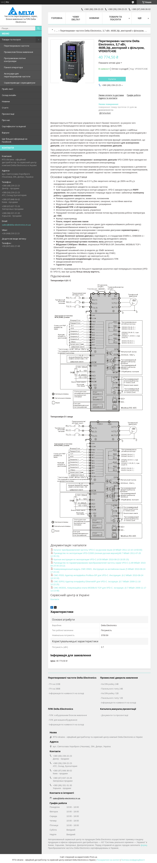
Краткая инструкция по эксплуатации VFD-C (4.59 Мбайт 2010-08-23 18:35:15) (89, 559)
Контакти (54, 599)
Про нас (6, 120)
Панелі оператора (13, 67)
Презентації (8, 113)
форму (144, 845)
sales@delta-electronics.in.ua (16, 224)
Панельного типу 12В (112, 697)
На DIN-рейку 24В (110, 684)
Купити (112, 79)
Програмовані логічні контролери (15, 60)
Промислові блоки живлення (18, 52)
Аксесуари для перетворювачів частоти (17, 75)
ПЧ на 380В (54, 688)
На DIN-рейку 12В (110, 693)
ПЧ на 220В (54, 684)
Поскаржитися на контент (108, 860)
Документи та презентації (114, 715)
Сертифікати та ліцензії (14, 126)
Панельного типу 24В (112, 688)
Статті (5, 107)
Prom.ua (93, 857)
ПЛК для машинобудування (63, 719)
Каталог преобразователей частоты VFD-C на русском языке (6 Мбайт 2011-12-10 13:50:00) (96, 550)
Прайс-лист (7, 88)
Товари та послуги (11, 39)
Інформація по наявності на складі (66, 693)
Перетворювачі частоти (16, 45)
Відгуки (5, 132)
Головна (56, 18)
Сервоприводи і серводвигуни (19, 82)
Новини (6, 101)
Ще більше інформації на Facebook (14, 140)
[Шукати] (38, 28)
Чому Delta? (76, 18)
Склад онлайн (9, 95)
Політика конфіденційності (133, 860)
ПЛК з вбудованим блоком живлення (68, 715)
